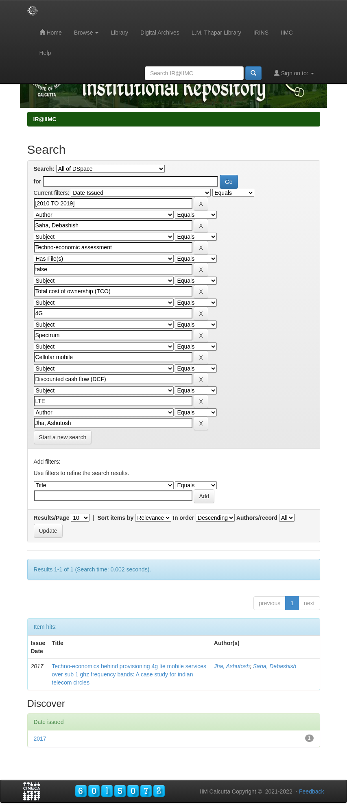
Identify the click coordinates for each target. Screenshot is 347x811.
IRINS (260, 32)
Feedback (311, 791)
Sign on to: (294, 73)
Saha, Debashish (275, 666)
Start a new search (63, 437)
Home (50, 32)
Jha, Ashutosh (232, 666)
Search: (44, 169)
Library (119, 32)
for (37, 181)
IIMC (287, 32)
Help (45, 53)
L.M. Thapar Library (216, 32)
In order (183, 518)
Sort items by (116, 518)
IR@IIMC (45, 119)
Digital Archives (159, 32)
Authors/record (256, 518)
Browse (86, 32)
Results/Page (52, 518)
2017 (40, 738)
